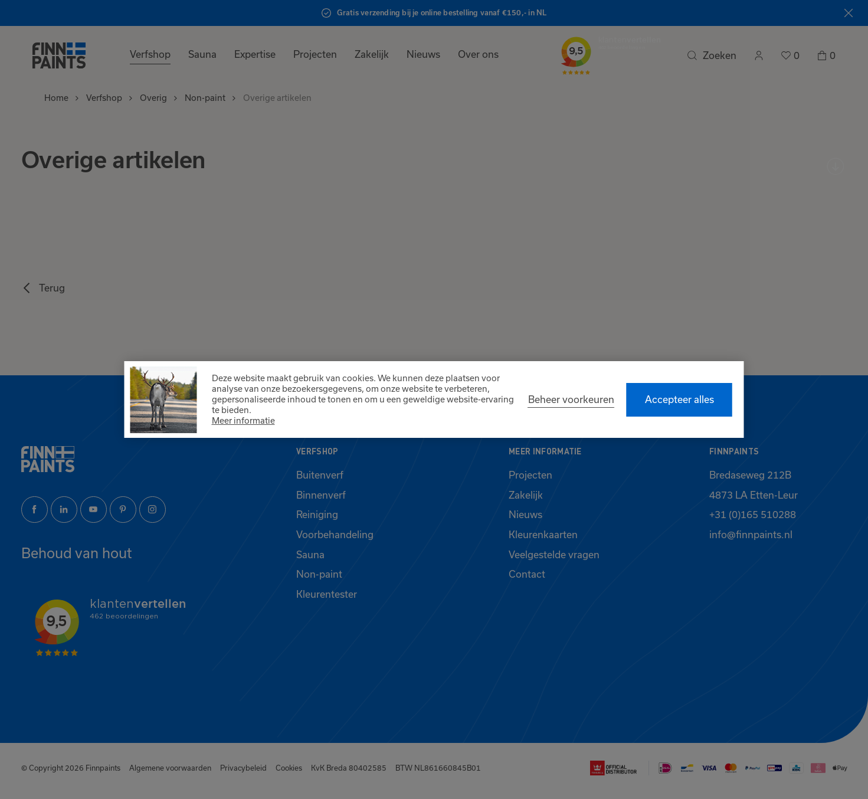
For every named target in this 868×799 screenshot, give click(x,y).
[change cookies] (571, 399)
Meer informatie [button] (243, 420)
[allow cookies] (679, 400)
